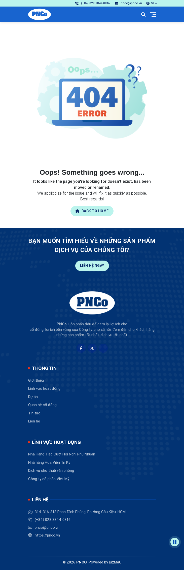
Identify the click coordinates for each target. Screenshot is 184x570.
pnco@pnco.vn (47, 527)
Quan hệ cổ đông (42, 404)
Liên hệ (34, 421)
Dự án (33, 396)
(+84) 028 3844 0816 (52, 519)
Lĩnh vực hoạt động (44, 388)
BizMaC (115, 562)
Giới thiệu (36, 380)
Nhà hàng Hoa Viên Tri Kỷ (49, 462)
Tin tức (34, 413)
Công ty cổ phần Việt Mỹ (48, 478)
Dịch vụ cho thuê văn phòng (51, 470)
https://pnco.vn (47, 535)
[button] (151, 3)
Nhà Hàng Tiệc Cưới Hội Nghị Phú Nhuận (61, 454)
